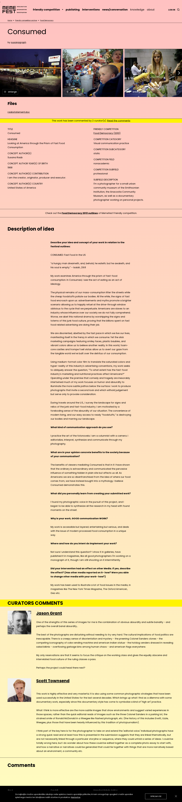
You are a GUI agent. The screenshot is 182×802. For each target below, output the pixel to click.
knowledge (137, 9)
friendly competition (48, 9)
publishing (73, 9)
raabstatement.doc (19, 112)
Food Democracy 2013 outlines (80, 213)
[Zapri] (175, 796)
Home (10, 20)
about (151, 9)
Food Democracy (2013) (107, 133)
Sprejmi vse (155, 796)
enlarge (10, 91)
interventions (91, 9)
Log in (171, 9)
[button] (179, 73)
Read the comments (118, 120)
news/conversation (115, 9)
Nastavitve (75, 797)
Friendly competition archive (26, 20)
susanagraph (18, 42)
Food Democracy (46, 20)
